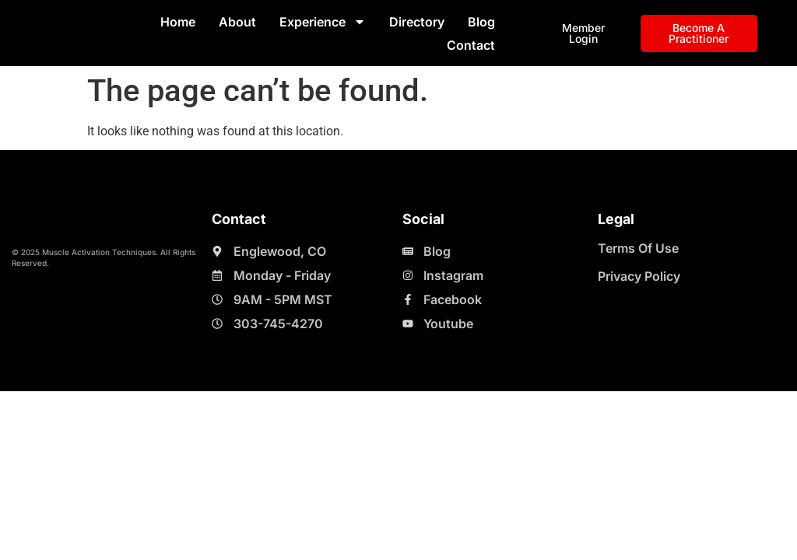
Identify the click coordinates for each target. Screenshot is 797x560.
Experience (322, 21)
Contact (471, 45)
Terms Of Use (638, 248)
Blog (481, 22)
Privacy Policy (639, 276)
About (237, 22)
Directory (416, 22)
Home (177, 22)
